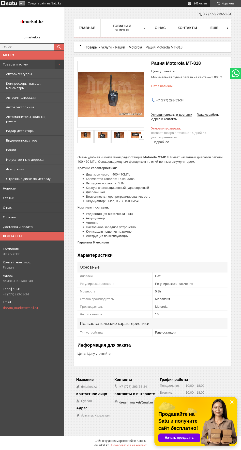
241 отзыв (200, 3)
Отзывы (9, 217)
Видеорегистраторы (22, 140)
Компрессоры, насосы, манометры (23, 85)
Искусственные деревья (25, 159)
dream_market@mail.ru (20, 307)
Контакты (187, 28)
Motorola (135, 47)
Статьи (8, 198)
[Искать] (59, 47)
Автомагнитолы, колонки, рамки (26, 118)
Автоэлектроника (20, 107)
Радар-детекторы (20, 131)
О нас (7, 207)
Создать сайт (37, 3)
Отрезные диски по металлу (28, 179)
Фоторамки (15, 169)
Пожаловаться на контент (129, 445)
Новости (9, 188)
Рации (11, 150)
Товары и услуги (15, 64)
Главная (87, 28)
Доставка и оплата (18, 227)
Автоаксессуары (19, 74)
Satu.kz (141, 441)
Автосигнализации (21, 97)
